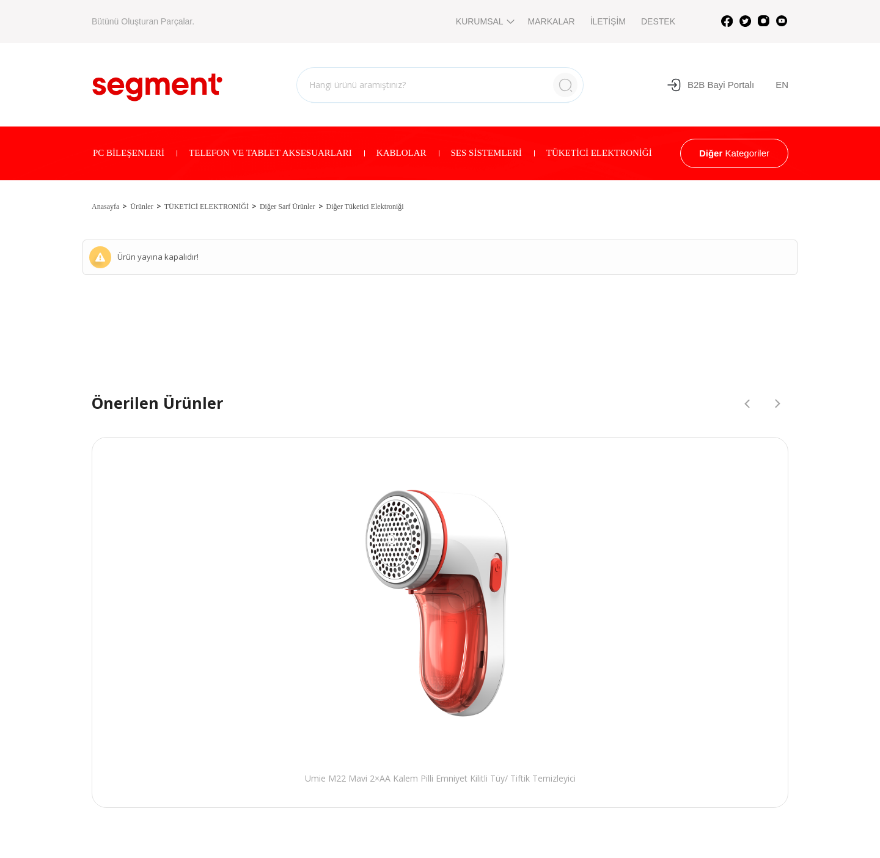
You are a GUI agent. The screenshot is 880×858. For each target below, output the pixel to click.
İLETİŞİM (608, 21)
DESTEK (658, 21)
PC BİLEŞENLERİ (128, 153)
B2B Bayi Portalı (710, 85)
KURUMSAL (484, 21)
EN (782, 84)
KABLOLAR (401, 153)
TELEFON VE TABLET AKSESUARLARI (270, 153)
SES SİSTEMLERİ (486, 153)
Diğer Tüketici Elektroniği (365, 206)
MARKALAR (551, 21)
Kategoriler (734, 153)
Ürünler (141, 206)
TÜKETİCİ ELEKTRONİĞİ (599, 153)
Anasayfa (105, 206)
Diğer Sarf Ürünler (287, 206)
